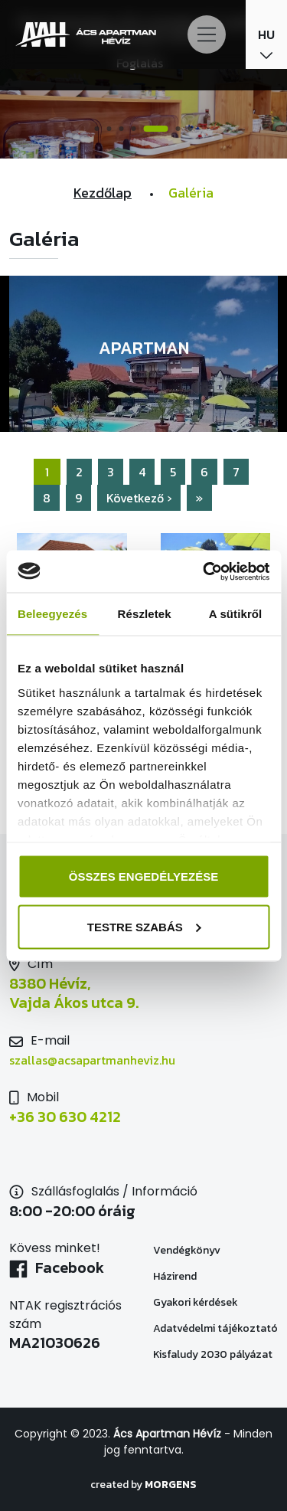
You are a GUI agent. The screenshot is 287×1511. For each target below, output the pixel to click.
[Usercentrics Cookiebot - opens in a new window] (204, 571)
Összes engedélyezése (143, 876)
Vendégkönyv (186, 1250)
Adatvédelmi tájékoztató (215, 1328)
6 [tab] (178, 128)
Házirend (175, 1276)
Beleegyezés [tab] (52, 613)
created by (143, 1485)
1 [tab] (97, 128)
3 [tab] (121, 128)
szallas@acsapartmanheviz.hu (92, 1060)
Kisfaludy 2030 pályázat (212, 1354)
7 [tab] (190, 128)
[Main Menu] (206, 34)
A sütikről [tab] (236, 613)
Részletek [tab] (144, 613)
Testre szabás (144, 926)
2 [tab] (109, 128)
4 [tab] (134, 128)
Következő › (138, 498)
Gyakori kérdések (195, 1302)
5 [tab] (156, 129)
